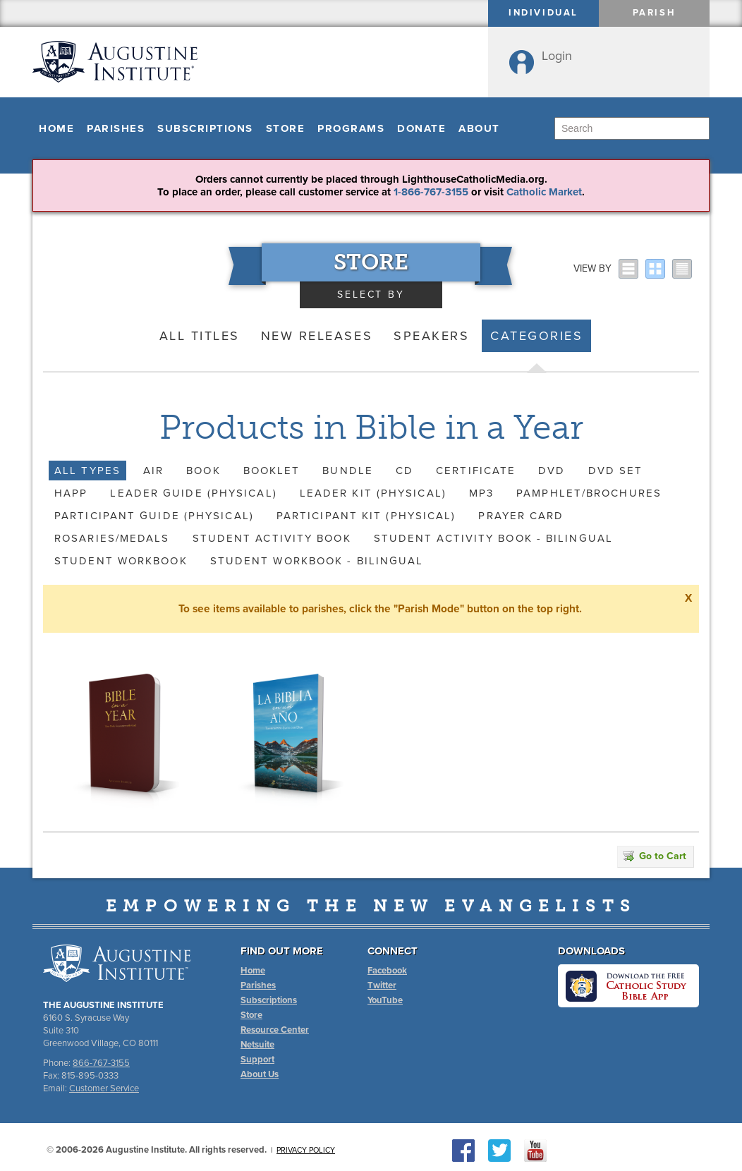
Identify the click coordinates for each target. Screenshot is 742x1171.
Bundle (347, 470)
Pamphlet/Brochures (589, 493)
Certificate (476, 470)
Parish (654, 12)
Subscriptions (205, 128)
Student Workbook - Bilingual (317, 560)
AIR (153, 470)
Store (285, 128)
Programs (350, 128)
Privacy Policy (305, 1150)
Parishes (116, 128)
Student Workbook (121, 560)
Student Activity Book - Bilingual (493, 538)
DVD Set (615, 470)
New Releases (316, 336)
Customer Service (104, 1088)
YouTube (385, 1000)
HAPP (70, 493)
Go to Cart (654, 856)
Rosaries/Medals (112, 538)
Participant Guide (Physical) (154, 515)
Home (56, 128)
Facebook (387, 970)
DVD (551, 470)
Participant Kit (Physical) (366, 515)
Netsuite (257, 1044)
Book (203, 470)
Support (257, 1059)
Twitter (381, 985)
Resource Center (275, 1030)
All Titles (199, 336)
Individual (543, 12)
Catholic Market (544, 192)
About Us (260, 1074)
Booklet (271, 470)
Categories (536, 336)
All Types (87, 470)
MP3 (481, 493)
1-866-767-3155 (431, 192)
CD (404, 470)
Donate (421, 128)
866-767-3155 (101, 1063)
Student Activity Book (272, 538)
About (479, 128)
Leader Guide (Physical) (193, 493)
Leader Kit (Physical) (373, 493)
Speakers (431, 336)
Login (557, 55)
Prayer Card (521, 515)
